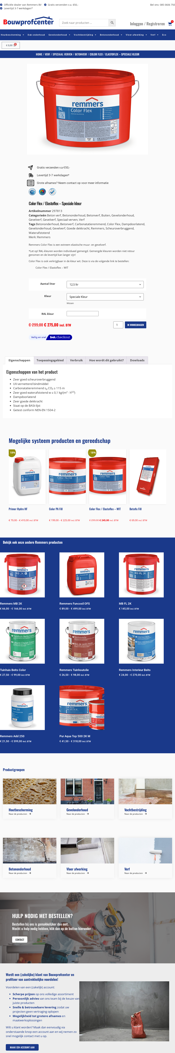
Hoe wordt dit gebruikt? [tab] (106, 360)
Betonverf (81, 54)
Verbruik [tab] (76, 360)
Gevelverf (35, 220)
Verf (155, 35)
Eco (164, 35)
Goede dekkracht (78, 228)
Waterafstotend (39, 233)
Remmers (97, 228)
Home (39, 54)
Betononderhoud (111, 35)
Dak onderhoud (36, 35)
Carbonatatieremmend (90, 224)
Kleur (47, 296)
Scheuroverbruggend (120, 228)
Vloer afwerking (136, 35)
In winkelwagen (135, 325)
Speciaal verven (62, 54)
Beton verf (54, 215)
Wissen (70, 303)
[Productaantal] (118, 324)
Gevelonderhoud (60, 35)
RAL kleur (48, 314)
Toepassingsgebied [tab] (50, 360)
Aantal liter (47, 283)
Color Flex (113, 224)
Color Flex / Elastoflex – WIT (52, 267)
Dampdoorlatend (133, 224)
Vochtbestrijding (85, 35)
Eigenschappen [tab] (19, 360)
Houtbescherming (12, 35)
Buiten (105, 215)
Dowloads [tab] (137, 360)
